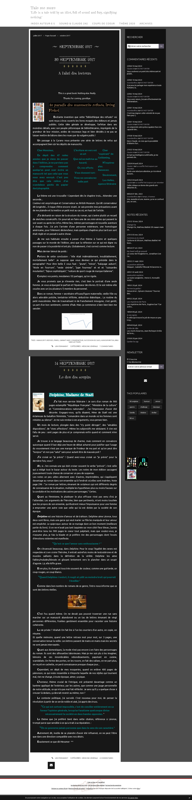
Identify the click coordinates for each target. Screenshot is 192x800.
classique (148, 418)
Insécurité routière (136, 278)
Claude (130, 182)
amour (132, 412)
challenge (134, 418)
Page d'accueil (52, 35)
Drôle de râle (133, 332)
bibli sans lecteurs (75, 342)
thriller (156, 424)
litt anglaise (134, 406)
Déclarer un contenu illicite (56, 794)
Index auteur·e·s (43, 23)
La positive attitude (136, 267)
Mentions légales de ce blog (77, 794)
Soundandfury (133, 83)
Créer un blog (90, 788)
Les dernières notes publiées (96, 791)
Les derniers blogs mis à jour (75, 791)
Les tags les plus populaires (116, 791)
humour (149, 406)
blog (142, 794)
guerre (144, 412)
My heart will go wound (138, 254)
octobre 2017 (68, 35)
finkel (57, 340)
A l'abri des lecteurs (74, 71)
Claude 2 (130, 166)
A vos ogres (132, 318)
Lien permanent (58, 346)
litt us (132, 431)
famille (132, 424)
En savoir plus (133, 798)
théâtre (145, 424)
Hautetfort (102, 788)
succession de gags (96, 340)
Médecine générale (89, 346)
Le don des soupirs (75, 375)
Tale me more (55, 6)
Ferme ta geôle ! (135, 291)
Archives (146, 23)
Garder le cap (133, 345)
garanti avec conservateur (73, 340)
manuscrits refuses (44, 340)
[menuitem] (43, 23)
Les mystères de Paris (137, 305)
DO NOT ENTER (145, 68)
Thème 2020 (127, 23)
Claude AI (131, 68)
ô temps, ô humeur (150, 199)
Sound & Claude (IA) (73, 23)
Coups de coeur (103, 23)
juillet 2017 (38, 35)
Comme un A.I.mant (136, 240)
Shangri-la (131, 227)
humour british (112, 340)
